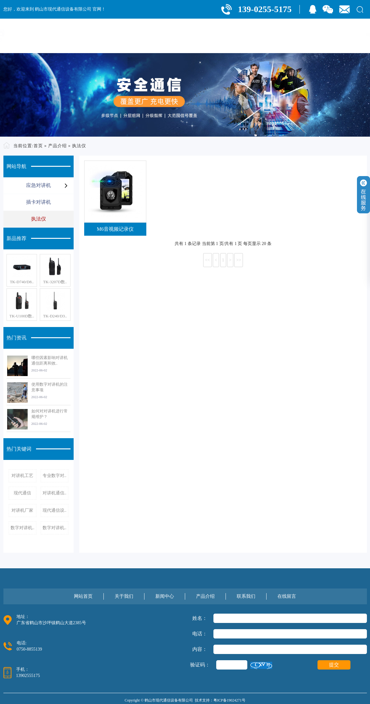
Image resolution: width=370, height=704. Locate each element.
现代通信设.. (54, 510)
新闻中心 (248, 35)
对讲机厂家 (22, 510)
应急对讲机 (38, 185)
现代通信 (22, 493)
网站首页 (183, 35)
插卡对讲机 (38, 202)
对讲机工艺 (22, 475)
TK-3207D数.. (55, 281)
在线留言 (344, 35)
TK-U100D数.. (21, 316)
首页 (38, 145)
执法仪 (79, 145)
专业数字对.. (54, 475)
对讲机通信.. (54, 493)
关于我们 (215, 35)
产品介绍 (280, 35)
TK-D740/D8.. (22, 281)
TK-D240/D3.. (55, 316)
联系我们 (312, 35)
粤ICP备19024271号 (229, 700)
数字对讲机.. (22, 527)
